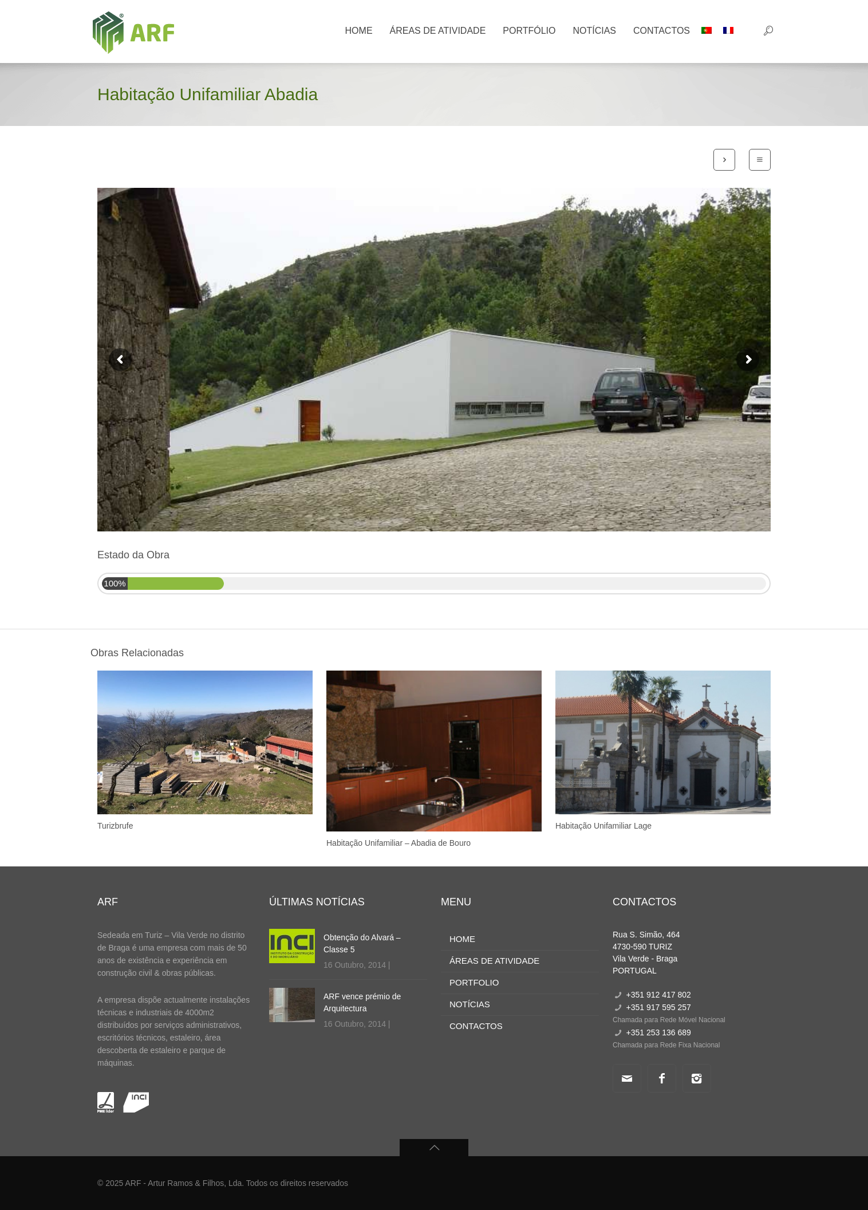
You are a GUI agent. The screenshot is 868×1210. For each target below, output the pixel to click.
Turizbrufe (115, 825)
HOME (462, 939)
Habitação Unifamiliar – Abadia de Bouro (398, 843)
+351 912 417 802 (658, 994)
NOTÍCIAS (469, 1004)
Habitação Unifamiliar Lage (603, 825)
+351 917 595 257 (658, 1007)
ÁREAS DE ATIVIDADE (494, 960)
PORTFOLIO (474, 982)
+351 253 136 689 (658, 1032)
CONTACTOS (476, 1026)
